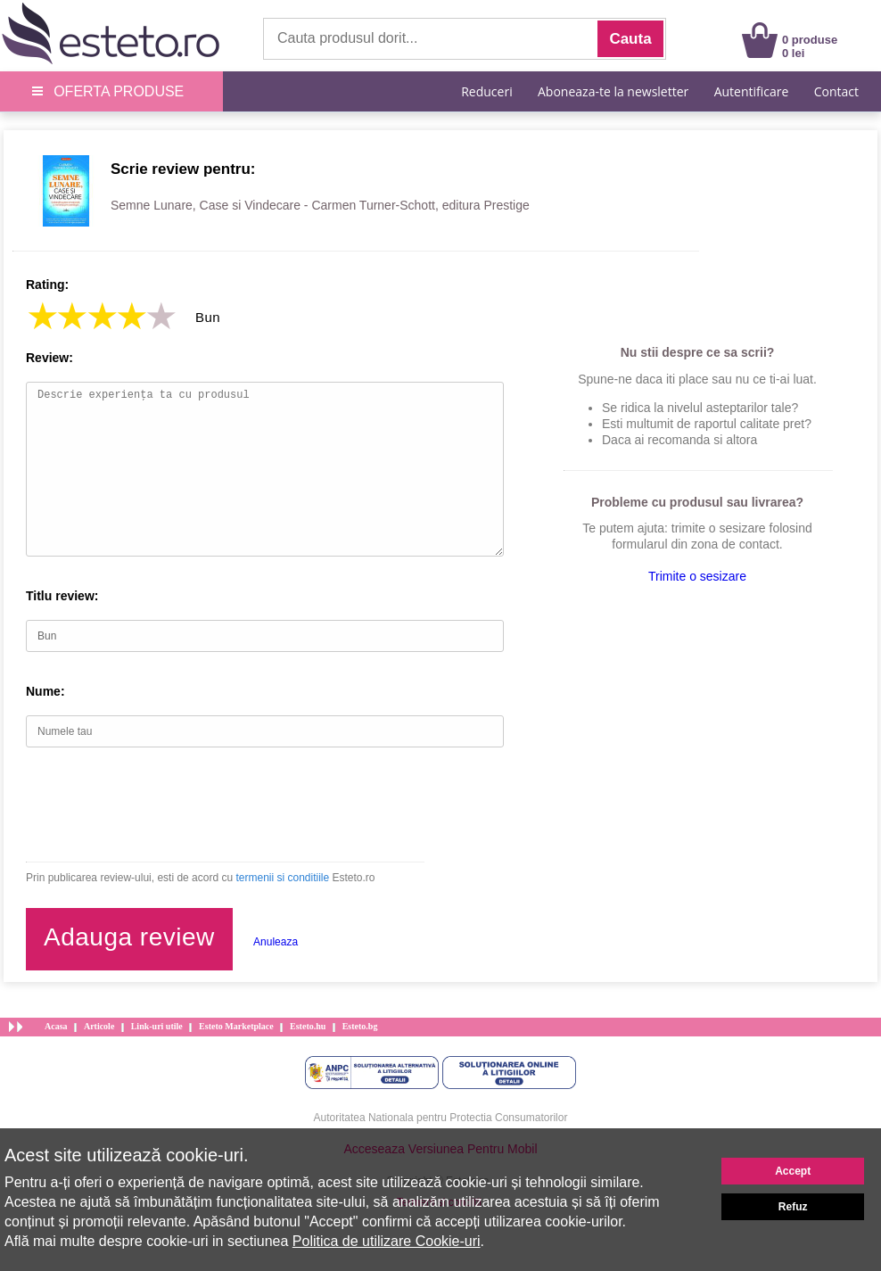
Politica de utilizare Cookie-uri (386, 1241)
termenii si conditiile (282, 877)
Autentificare (751, 91)
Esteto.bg (360, 1026)
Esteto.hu (307, 1026)
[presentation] (161, 804)
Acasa (56, 1026)
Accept (793, 1171)
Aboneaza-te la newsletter (613, 91)
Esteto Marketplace (236, 1026)
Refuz (793, 1207)
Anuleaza (275, 942)
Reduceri (486, 91)
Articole (99, 1026)
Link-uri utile (157, 1026)
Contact (836, 91)
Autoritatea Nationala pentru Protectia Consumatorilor (441, 1117)
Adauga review (129, 937)
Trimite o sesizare (697, 576)
